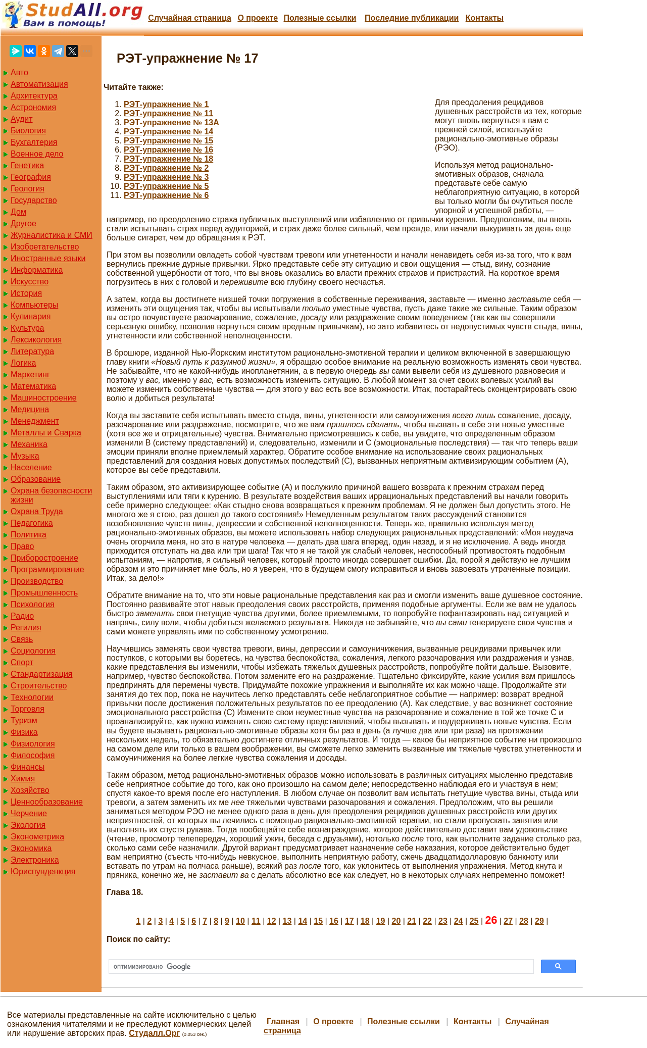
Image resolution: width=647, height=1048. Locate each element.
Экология (28, 825)
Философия (33, 755)
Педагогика (32, 523)
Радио (22, 616)
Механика (29, 444)
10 (240, 921)
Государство (34, 200)
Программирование (47, 569)
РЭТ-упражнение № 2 (166, 168)
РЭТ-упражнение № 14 (168, 131)
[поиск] (320, 966)
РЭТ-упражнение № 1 (166, 104)
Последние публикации (412, 18)
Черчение (29, 813)
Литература (32, 351)
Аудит (22, 119)
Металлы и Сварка (46, 432)
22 (427, 921)
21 (411, 921)
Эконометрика (37, 836)
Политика (28, 534)
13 (287, 921)
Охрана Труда (37, 511)
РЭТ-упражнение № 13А (171, 122)
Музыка (25, 456)
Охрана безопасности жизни (51, 495)
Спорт (22, 662)
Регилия (26, 627)
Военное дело (37, 153)
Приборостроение (44, 558)
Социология (33, 650)
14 (302, 921)
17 (349, 921)
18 (365, 921)
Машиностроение (44, 397)
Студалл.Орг (154, 1033)
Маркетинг (30, 374)
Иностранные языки (48, 258)
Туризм (24, 720)
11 (256, 921)
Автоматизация (39, 84)
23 (442, 921)
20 (396, 921)
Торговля (27, 709)
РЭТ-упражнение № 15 (168, 140)
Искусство (29, 281)
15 (318, 921)
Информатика (37, 270)
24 (458, 921)
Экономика (31, 848)
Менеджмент (35, 421)
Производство (37, 581)
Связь (22, 639)
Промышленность (44, 592)
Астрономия (33, 107)
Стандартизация (41, 674)
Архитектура (34, 95)
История (26, 293)
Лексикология (36, 339)
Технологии (32, 697)
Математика (33, 386)
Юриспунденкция (43, 871)
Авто (19, 72)
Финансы (27, 767)
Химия (23, 778)
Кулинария (31, 316)
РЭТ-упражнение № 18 (168, 159)
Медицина (30, 409)
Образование (36, 479)
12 (271, 921)
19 (380, 921)
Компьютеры (34, 305)
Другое (23, 223)
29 (539, 921)
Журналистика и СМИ (51, 235)
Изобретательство (45, 246)
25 (474, 921)
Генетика (27, 165)
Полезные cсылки (319, 18)
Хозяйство (30, 790)
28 (523, 921)
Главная (283, 1021)
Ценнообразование (47, 801)
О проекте (257, 18)
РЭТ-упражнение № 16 (168, 149)
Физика (24, 732)
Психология (33, 604)
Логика (23, 363)
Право (22, 546)
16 (333, 921)
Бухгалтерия (34, 142)
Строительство (39, 685)
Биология (28, 130)
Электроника (35, 860)
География (31, 177)
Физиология (33, 743)
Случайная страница (189, 18)
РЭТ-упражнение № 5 (166, 186)
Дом (18, 212)
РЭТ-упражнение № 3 (166, 177)
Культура (27, 328)
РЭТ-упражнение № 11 (168, 113)
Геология (27, 188)
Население (31, 467)
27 (508, 921)
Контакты (485, 18)
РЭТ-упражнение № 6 (166, 195)
